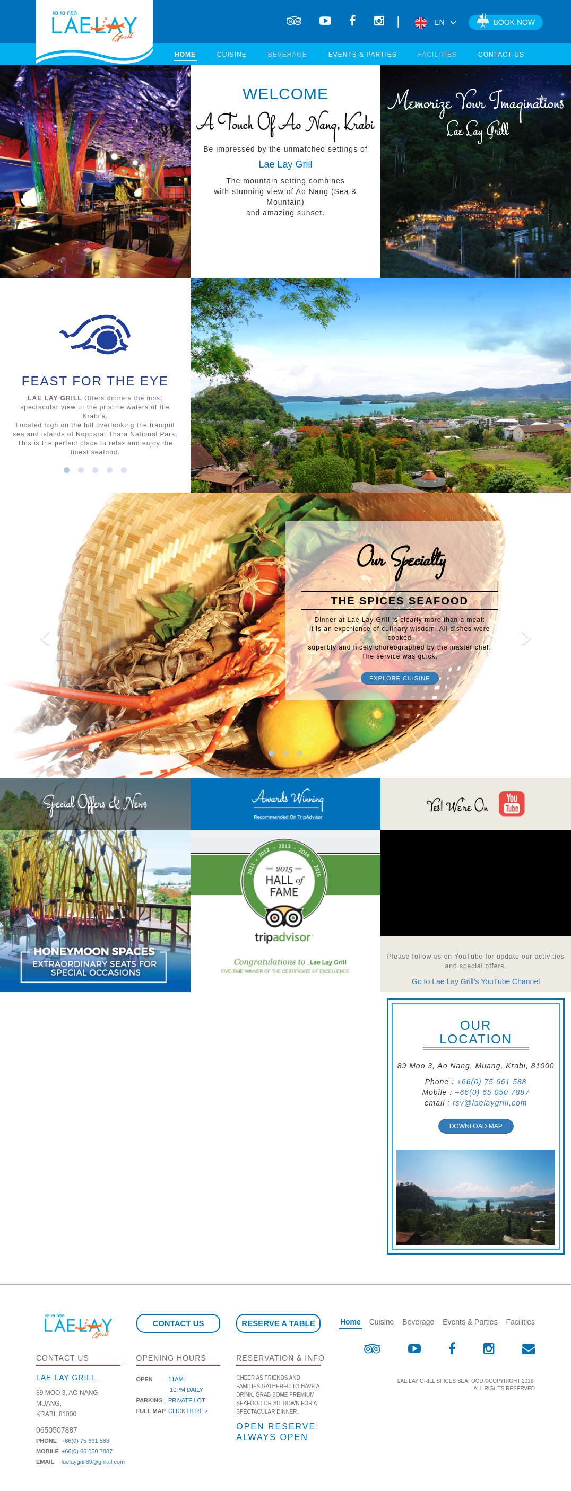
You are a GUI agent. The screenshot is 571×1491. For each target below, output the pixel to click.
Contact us (501, 54)
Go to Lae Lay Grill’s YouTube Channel (476, 981)
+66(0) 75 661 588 (492, 1081)
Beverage (287, 54)
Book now (506, 21)
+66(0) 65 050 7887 (492, 1092)
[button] (42, 635)
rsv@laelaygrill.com (490, 1103)
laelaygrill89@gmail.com (93, 1462)
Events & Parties (362, 54)
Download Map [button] (476, 1126)
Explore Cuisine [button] (399, 678)
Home (185, 54)
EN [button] (435, 22)
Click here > (188, 1411)
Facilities (437, 54)
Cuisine (232, 54)
